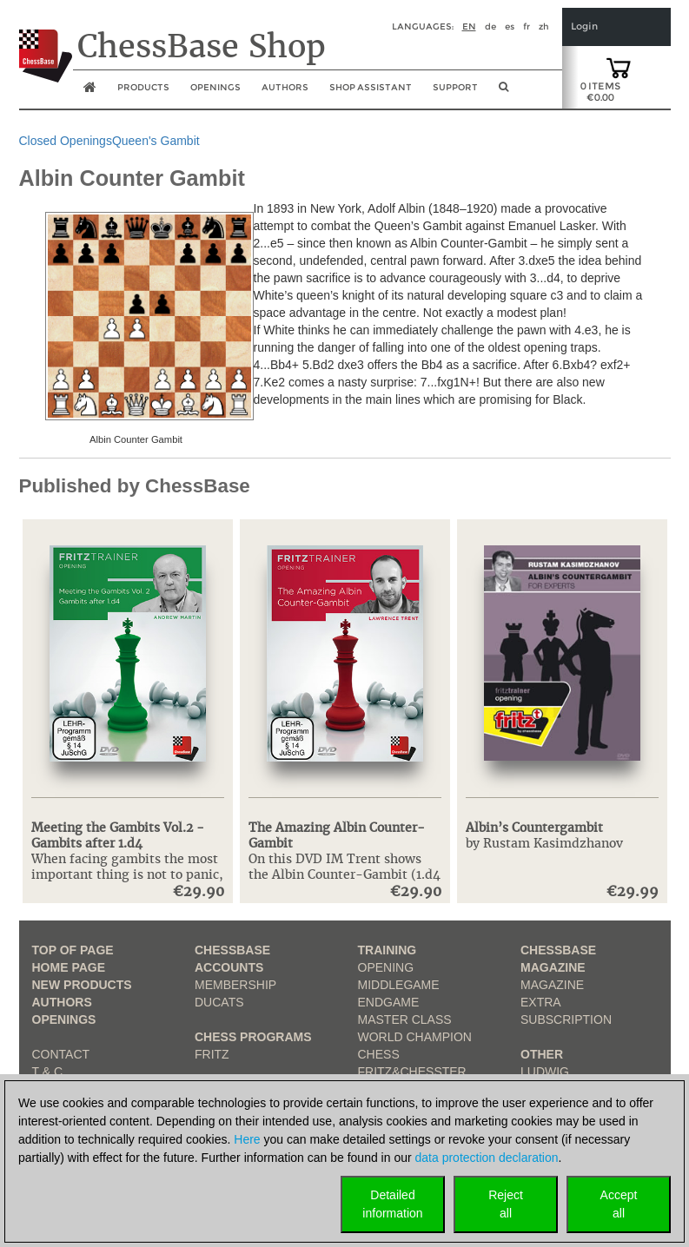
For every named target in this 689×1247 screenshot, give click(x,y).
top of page (73, 950)
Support (455, 87)
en (469, 26)
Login (584, 26)
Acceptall (619, 1204)
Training (387, 950)
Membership (235, 985)
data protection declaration (487, 1158)
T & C (47, 1072)
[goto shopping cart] (619, 67)
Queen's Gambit (156, 141)
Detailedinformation (392, 1204)
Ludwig (544, 1072)
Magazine (552, 985)
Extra (540, 1002)
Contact (61, 1054)
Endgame (389, 1002)
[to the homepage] (45, 42)
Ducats (219, 1002)
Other (541, 1054)
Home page (69, 967)
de (490, 26)
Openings (64, 1019)
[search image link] (503, 92)
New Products (82, 985)
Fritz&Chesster (412, 1072)
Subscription (566, 1019)
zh (544, 26)
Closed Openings (65, 141)
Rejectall (505, 1204)
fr (526, 26)
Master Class (405, 1019)
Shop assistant (370, 87)
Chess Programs (253, 1037)
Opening (386, 967)
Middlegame (399, 985)
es (509, 26)
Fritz (212, 1054)
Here (247, 1139)
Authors (285, 87)
